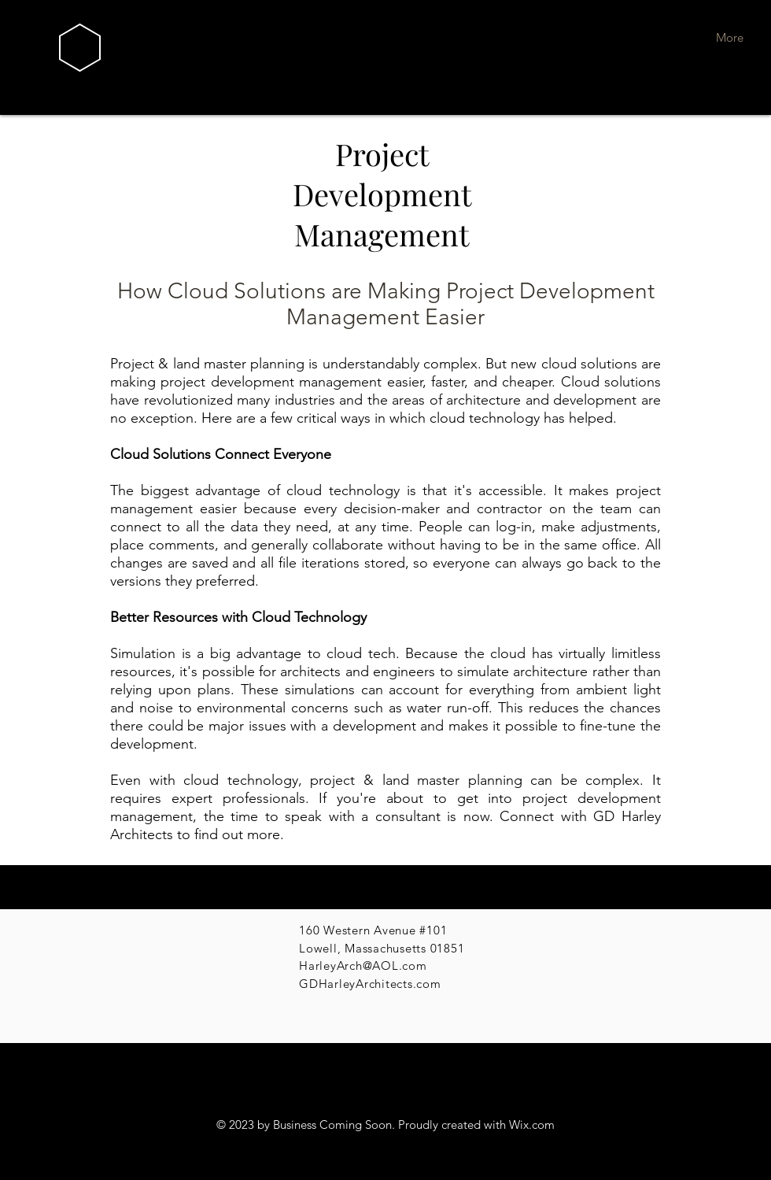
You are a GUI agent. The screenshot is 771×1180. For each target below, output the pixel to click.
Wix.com (532, 1124)
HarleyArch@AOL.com (363, 965)
